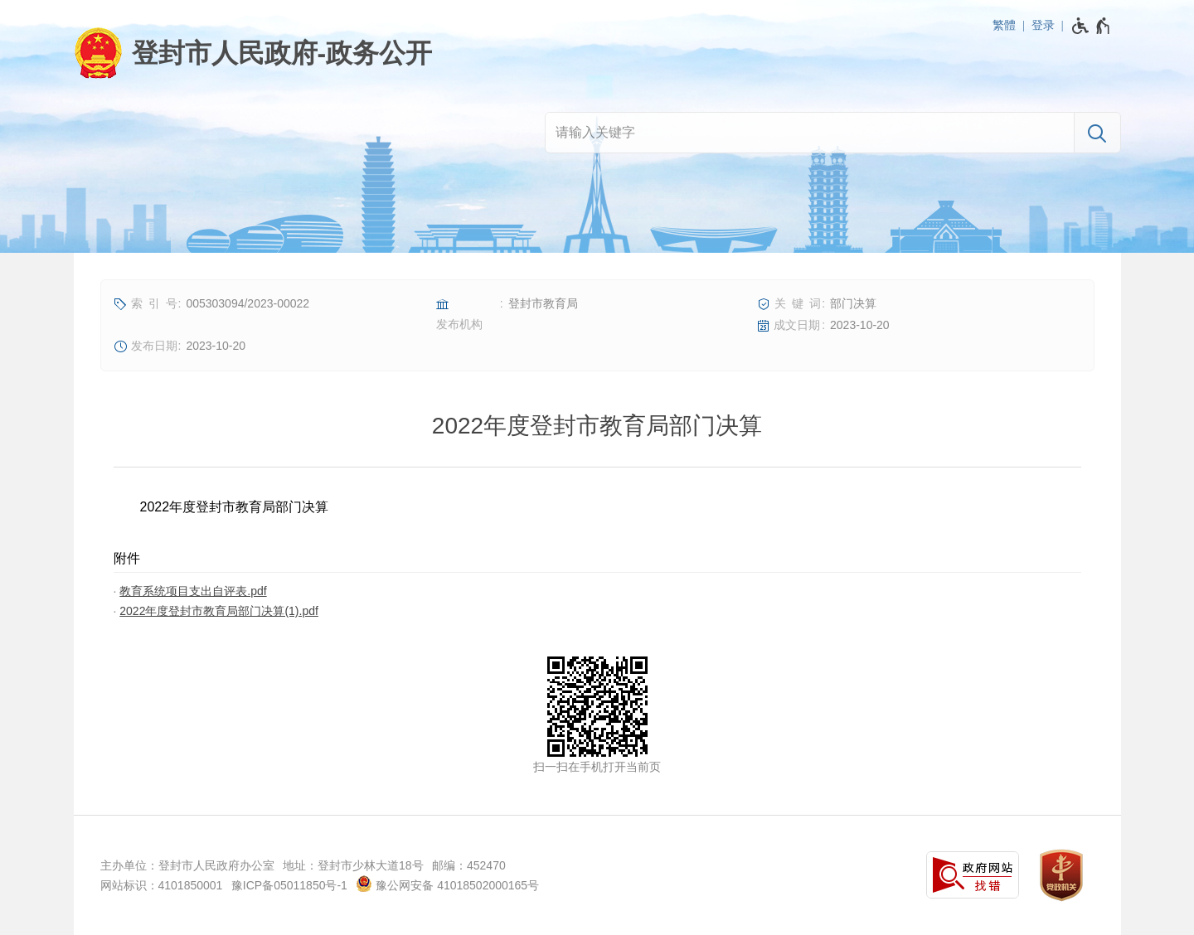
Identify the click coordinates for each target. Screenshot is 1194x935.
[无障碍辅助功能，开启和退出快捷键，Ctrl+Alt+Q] (1091, 26)
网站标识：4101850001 (161, 885)
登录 (1043, 24)
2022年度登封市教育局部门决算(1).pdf (218, 611)
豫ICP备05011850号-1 (289, 885)
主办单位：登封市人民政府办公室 (187, 865)
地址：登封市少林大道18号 (353, 865)
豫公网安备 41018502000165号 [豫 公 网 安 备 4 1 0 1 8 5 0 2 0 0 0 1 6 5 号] (447, 883)
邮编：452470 (469, 865)
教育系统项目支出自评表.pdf (192, 591)
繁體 (1004, 24)
